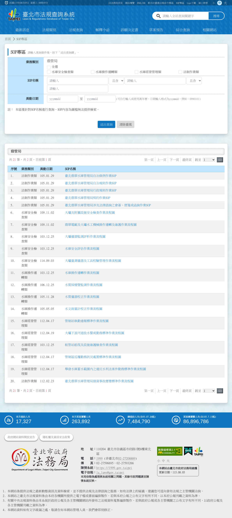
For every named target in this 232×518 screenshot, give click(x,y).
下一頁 (174, 159)
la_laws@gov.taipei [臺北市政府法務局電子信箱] (110, 472)
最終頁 (187, 159)
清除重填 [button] (125, 124)
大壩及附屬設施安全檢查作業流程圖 (90, 212)
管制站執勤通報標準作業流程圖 (87, 320)
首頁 (8, 39)
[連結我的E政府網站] (188, 451)
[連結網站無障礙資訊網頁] (169, 451)
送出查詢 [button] (106, 124)
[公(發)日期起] (62, 98)
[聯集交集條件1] (116, 80)
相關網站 (210, 30)
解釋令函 (103, 30)
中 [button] (219, 3)
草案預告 (156, 30)
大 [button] (225, 2)
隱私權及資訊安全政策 (56, 437)
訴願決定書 (129, 30)
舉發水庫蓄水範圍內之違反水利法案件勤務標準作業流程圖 (105, 369)
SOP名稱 (32, 80)
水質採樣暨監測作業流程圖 (83, 284)
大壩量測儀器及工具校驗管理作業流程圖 (93, 260)
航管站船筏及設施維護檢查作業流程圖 (91, 345)
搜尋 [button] (216, 16)
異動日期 (32, 98)
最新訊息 (22, 30)
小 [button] (214, 3)
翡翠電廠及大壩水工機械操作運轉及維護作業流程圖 (101, 224)
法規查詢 (76, 30)
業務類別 (32, 62)
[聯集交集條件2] (194, 80)
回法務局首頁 (116, 3)
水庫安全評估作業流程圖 (82, 248)
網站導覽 (130, 3)
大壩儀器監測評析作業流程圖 (85, 236)
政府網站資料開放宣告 (21, 437)
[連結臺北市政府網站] (198, 452)
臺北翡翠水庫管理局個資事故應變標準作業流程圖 (99, 381)
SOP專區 (180, 3)
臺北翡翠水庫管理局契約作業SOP (87, 197)
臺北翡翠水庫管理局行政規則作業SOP (90, 190)
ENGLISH (141, 3)
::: (2, 36)
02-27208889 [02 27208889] (126, 458)
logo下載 (191, 3)
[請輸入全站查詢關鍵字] (185, 16)
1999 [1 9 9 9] (99, 458)
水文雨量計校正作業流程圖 (83, 308)
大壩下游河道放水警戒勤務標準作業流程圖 (94, 332)
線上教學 (203, 3)
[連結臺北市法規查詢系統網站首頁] (41, 15)
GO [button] (219, 159)
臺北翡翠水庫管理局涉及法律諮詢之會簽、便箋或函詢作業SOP (108, 205)
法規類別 (49, 30)
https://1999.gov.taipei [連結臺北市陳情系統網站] (114, 467)
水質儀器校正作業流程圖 (82, 296)
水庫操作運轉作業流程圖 (82, 272)
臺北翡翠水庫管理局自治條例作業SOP (90, 175)
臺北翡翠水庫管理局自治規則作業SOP (90, 183)
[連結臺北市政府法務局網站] (39, 459)
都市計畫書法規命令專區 (161, 3)
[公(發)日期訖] (100, 98)
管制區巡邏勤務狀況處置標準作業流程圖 (93, 357)
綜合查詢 (183, 30)
